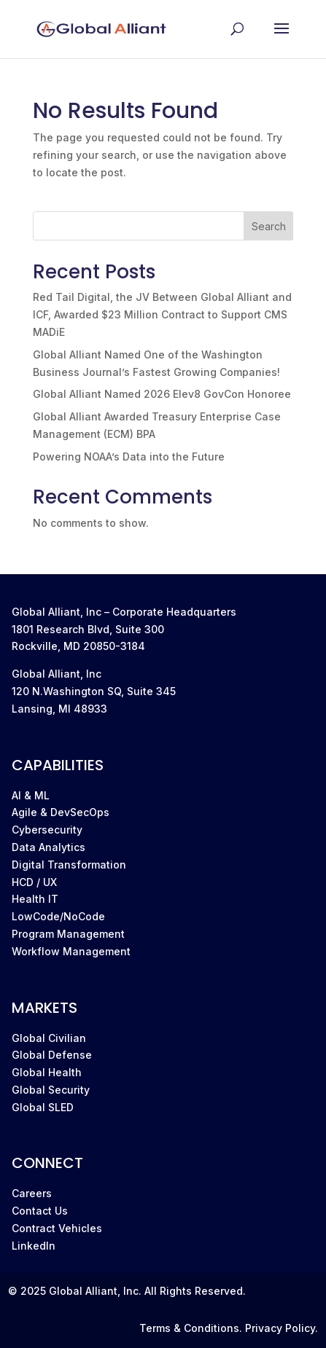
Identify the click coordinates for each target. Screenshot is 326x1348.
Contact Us (40, 1210)
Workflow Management (71, 951)
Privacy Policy (280, 1328)
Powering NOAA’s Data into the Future (129, 456)
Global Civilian (49, 1038)
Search (269, 226)
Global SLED (43, 1107)
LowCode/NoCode (58, 916)
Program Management (68, 934)
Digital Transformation (69, 864)
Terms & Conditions (189, 1328)
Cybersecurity (47, 829)
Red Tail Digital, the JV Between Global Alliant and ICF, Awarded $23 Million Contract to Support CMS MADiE (162, 314)
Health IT (35, 899)
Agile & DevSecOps (60, 812)
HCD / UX (34, 882)
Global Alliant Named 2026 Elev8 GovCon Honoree (162, 394)
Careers (32, 1193)
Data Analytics (48, 847)
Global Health (47, 1072)
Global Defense (52, 1055)
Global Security (51, 1090)
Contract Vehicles (57, 1228)
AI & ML (31, 795)
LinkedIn (33, 1245)
